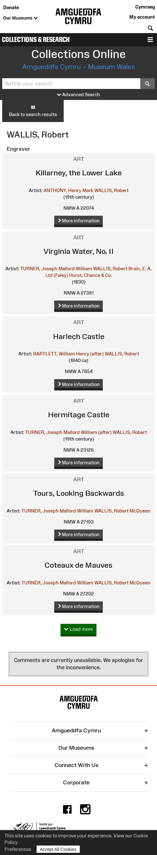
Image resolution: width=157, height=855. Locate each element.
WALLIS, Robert (111, 190)
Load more (78, 629)
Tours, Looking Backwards (78, 493)
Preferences (17, 849)
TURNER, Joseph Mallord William (56, 268)
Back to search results (33, 110)
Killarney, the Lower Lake (79, 172)
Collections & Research (36, 39)
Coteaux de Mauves (78, 565)
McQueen (140, 510)
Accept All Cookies (58, 849)
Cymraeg (145, 6)
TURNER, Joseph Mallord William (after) (68, 432)
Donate (11, 7)
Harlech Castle (78, 336)
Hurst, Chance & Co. (90, 275)
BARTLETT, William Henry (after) (68, 353)
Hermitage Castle (78, 414)
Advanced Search (78, 95)
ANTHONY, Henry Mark (68, 190)
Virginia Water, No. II (79, 251)
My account (142, 17)
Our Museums (20, 18)
